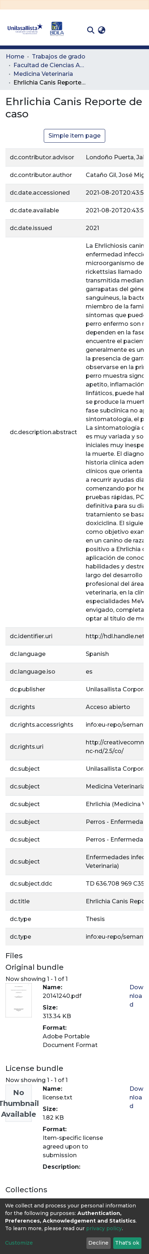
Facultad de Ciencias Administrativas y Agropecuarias (49, 65)
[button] (101, 30)
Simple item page (74, 135)
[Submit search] (90, 30)
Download (136, 996)
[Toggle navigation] (138, 30)
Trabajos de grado (58, 56)
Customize (19, 1243)
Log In (118, 30)
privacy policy (104, 1228)
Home (15, 56)
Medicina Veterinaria (43, 73)
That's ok (127, 1243)
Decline (98, 1243)
